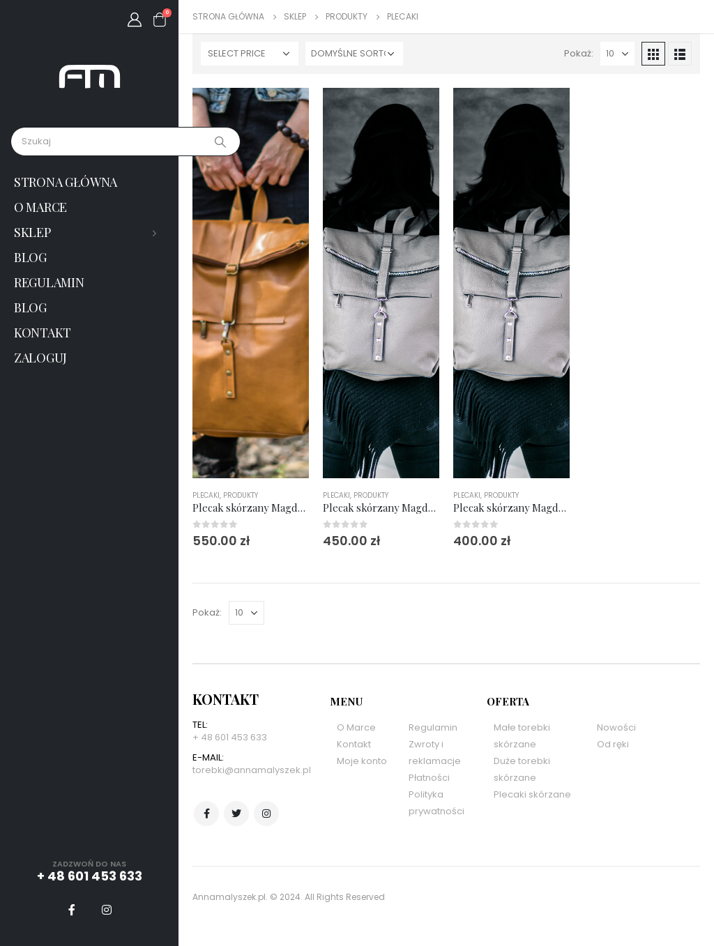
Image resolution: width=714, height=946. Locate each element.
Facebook (206, 813)
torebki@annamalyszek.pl (251, 770)
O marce (40, 207)
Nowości (616, 727)
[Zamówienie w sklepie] (354, 54)
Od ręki (613, 744)
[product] (250, 283)
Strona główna (65, 182)
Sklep (32, 232)
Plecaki (206, 495)
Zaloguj (40, 357)
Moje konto (362, 761)
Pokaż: (578, 53)
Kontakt (42, 332)
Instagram (266, 813)
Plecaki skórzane (532, 794)
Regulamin (49, 282)
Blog (30, 257)
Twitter (236, 813)
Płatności (429, 777)
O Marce (356, 727)
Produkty (240, 495)
